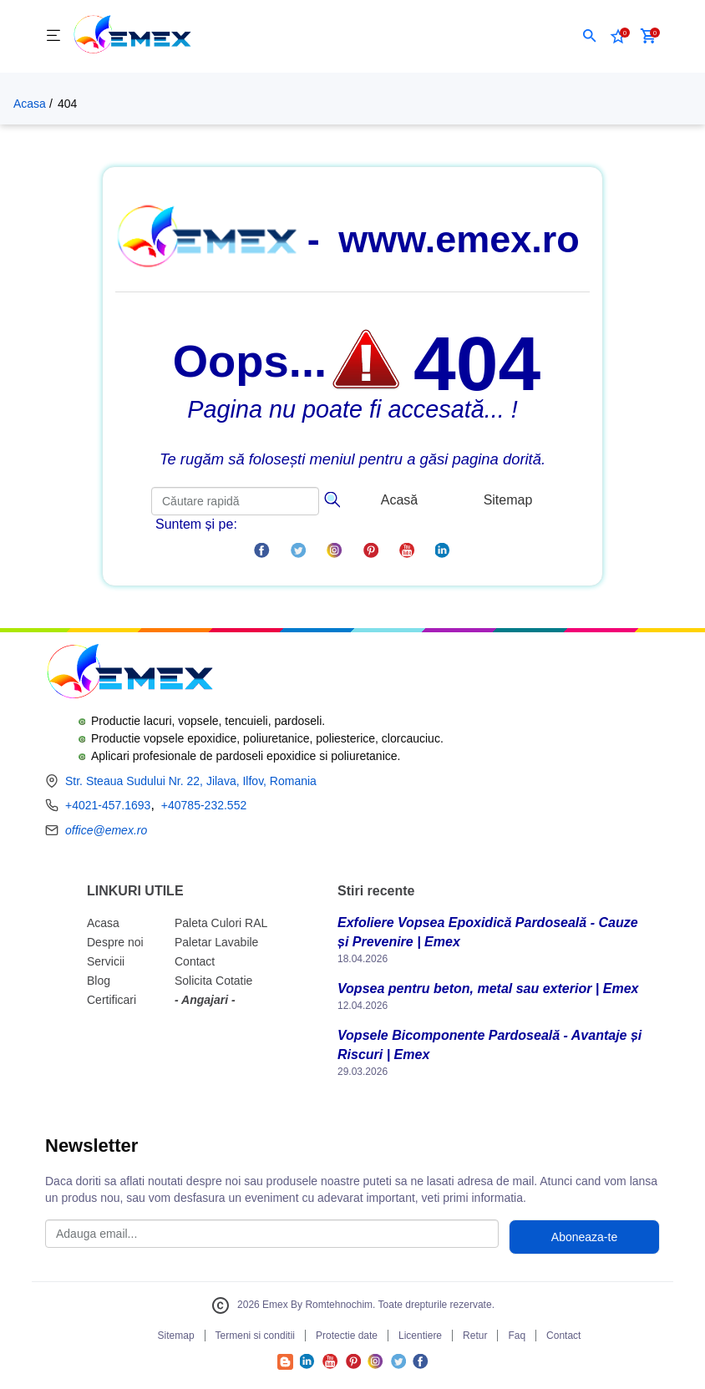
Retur (475, 1335)
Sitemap (508, 500)
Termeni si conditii (255, 1335)
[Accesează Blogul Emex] (285, 1365)
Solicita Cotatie (213, 980)
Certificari (111, 999)
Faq (516, 1335)
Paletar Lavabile (216, 942)
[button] (589, 36)
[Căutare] (332, 498)
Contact (195, 961)
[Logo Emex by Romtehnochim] (129, 674)
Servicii (105, 961)
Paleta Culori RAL (221, 923)
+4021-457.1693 (107, 805)
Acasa (29, 103)
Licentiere (420, 1335)
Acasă (399, 500)
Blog (98, 980)
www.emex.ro (458, 239)
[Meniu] (53, 36)
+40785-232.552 (203, 805)
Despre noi (115, 942)
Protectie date (347, 1335)
